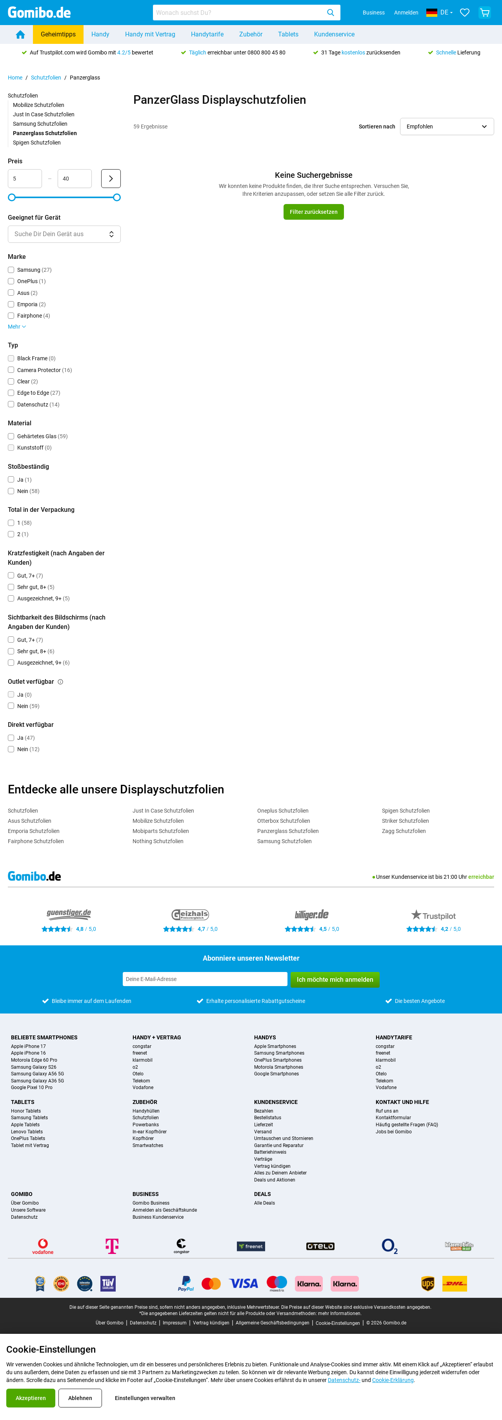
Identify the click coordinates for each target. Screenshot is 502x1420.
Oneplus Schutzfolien (283, 811)
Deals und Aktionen (274, 1180)
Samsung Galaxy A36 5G (37, 1081)
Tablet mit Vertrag (30, 1145)
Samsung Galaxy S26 (33, 1067)
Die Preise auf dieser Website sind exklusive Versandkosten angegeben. (356, 1307)
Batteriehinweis (270, 1152)
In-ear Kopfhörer (150, 1132)
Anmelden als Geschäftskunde (165, 1210)
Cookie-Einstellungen (338, 1323)
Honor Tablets (26, 1111)
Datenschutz (24, 1217)
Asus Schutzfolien (29, 821)
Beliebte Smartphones (44, 1037)
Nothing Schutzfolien (158, 841)
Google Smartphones (276, 1074)
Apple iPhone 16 (28, 1053)
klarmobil (143, 1060)
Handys (265, 1037)
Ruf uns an (387, 1111)
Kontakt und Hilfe (402, 1102)
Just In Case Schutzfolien (44, 114)
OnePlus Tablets (28, 1138)
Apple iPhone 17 (28, 1046)
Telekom (141, 1081)
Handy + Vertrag (157, 1037)
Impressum (175, 1323)
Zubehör (250, 34)
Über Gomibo (25, 1203)
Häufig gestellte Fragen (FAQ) (407, 1124)
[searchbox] (238, 12)
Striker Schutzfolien (405, 821)
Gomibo (22, 1194)
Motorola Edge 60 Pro (34, 1060)
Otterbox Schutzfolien (283, 821)
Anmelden (406, 12)
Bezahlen (263, 1111)
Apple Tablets (25, 1124)
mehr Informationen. (340, 1313)
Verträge (263, 1159)
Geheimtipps (58, 34)
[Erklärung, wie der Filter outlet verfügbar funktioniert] (60, 682)
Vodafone (143, 1087)
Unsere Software (28, 1210)
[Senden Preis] (111, 178)
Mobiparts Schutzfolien (161, 831)
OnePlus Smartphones (278, 1060)
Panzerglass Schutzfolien (288, 831)
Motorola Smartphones (278, 1067)
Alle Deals (264, 1203)
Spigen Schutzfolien (37, 142)
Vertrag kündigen (272, 1166)
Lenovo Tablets (27, 1132)
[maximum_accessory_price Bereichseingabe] (75, 178)
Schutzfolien (46, 77)
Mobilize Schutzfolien (38, 105)
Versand (263, 1132)
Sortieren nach (377, 126)
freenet (140, 1053)
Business (374, 12)
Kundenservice (334, 34)
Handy (100, 34)
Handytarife (207, 34)
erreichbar (481, 877)
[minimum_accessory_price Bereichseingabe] (25, 178)
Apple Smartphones (275, 1046)
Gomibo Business (151, 1203)
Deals (262, 1194)
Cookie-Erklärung (393, 1380)
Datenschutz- (344, 1380)
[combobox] (247, 12)
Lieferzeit (263, 1124)
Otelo (138, 1074)
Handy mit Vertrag (150, 34)
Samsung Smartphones (279, 1053)
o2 (135, 1067)
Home (15, 77)
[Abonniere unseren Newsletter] (205, 979)
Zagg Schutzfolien (404, 831)
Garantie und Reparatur (279, 1145)
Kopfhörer (143, 1138)
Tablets (288, 34)
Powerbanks (146, 1124)
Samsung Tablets (29, 1117)
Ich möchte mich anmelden (335, 979)
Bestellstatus (267, 1117)
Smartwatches (148, 1145)
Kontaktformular (393, 1117)
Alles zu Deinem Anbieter (280, 1173)
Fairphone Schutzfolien (36, 841)
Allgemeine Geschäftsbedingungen (272, 1323)
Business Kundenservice (158, 1217)
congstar (142, 1046)
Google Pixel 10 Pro (32, 1087)
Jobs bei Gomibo (394, 1132)
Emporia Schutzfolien (34, 831)
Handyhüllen (146, 1111)
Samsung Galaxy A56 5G (37, 1074)
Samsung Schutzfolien (40, 124)
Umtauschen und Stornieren (283, 1138)
